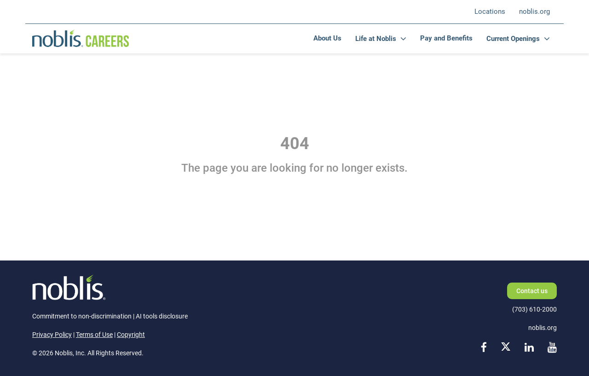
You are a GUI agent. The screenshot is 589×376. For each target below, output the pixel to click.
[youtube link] (552, 348)
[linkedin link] (529, 348)
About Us (327, 38)
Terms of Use (94, 334)
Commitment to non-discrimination (82, 316)
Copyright (131, 334)
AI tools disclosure (162, 316)
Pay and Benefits (446, 38)
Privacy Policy (52, 334)
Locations (489, 11)
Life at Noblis (375, 39)
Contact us (532, 291)
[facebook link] (484, 348)
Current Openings (513, 39)
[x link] (506, 348)
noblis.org (534, 11)
